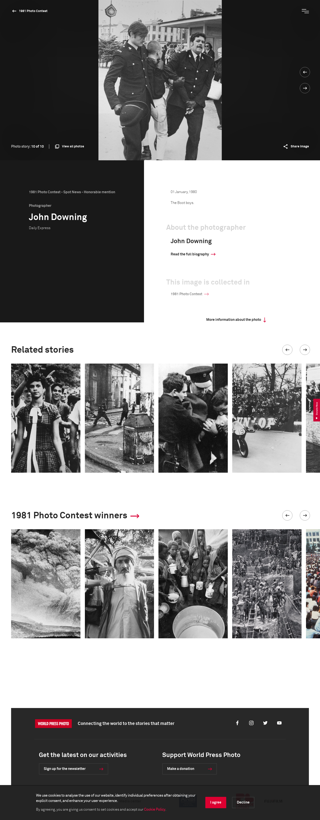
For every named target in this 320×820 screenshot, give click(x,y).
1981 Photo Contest (33, 11)
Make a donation (180, 769)
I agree (215, 802)
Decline (243, 802)
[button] (287, 350)
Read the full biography (190, 254)
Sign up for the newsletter (65, 769)
